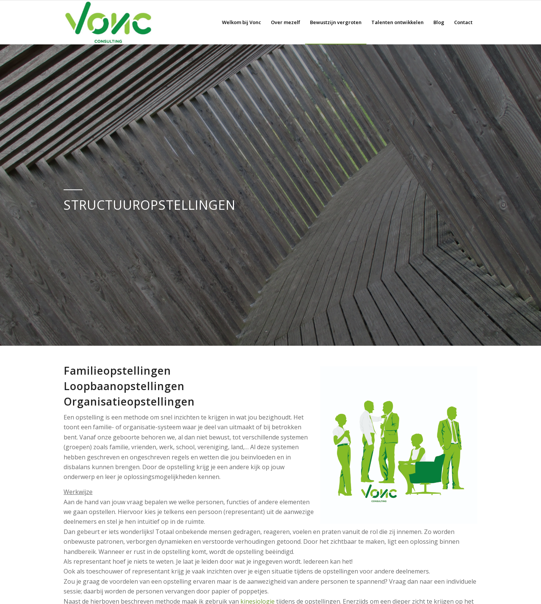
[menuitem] (241, 22)
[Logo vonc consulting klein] (108, 22)
